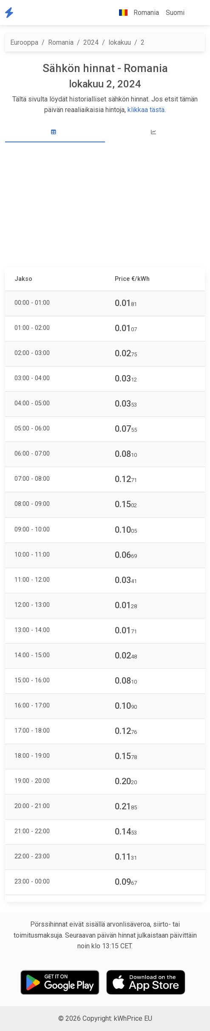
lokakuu (119, 42)
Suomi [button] (175, 13)
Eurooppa (24, 42)
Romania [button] (135, 13)
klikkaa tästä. (147, 110)
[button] (194, 13)
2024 (91, 42)
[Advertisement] (105, 206)
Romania (61, 42)
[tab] (55, 132)
